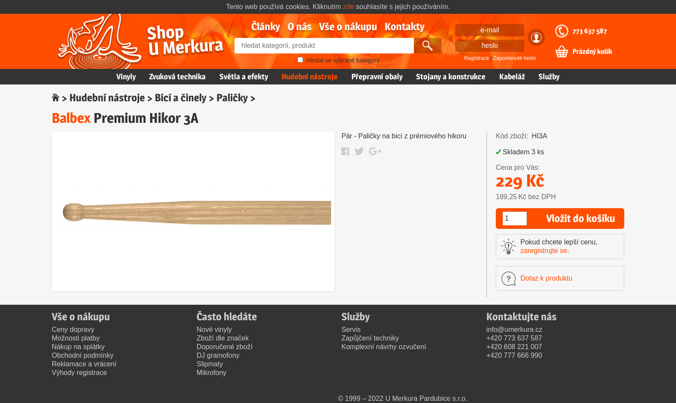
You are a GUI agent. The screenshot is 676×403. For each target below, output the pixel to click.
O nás (300, 26)
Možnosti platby (76, 338)
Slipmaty (210, 364)
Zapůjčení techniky (370, 338)
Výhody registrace (79, 372)
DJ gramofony (218, 355)
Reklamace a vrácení (84, 364)
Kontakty (405, 26)
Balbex (71, 117)
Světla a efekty (243, 76)
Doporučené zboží (225, 346)
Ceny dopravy (73, 329)
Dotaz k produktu (546, 278)
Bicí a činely (181, 97)
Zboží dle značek (223, 338)
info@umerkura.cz (514, 329)
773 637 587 (590, 31)
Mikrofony (211, 372)
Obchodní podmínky (82, 355)
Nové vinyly (214, 329)
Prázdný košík (592, 51)
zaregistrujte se (543, 250)
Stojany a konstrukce (450, 76)
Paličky (232, 97)
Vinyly (126, 76)
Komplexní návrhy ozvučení (383, 346)
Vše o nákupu (348, 26)
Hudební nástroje (310, 76)
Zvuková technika (177, 76)
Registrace (476, 58)
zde (348, 6)
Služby (549, 76)
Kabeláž (512, 76)
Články (265, 26)
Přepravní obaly (377, 76)
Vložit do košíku (580, 218)
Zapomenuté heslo (514, 58)
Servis (350, 329)
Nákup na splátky (78, 346)
